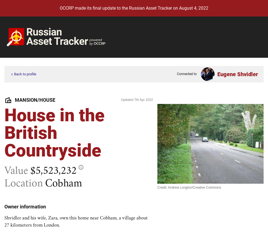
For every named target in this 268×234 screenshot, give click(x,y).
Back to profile (23, 74)
